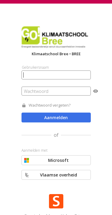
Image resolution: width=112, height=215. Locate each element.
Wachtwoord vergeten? (49, 105)
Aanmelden (56, 117)
